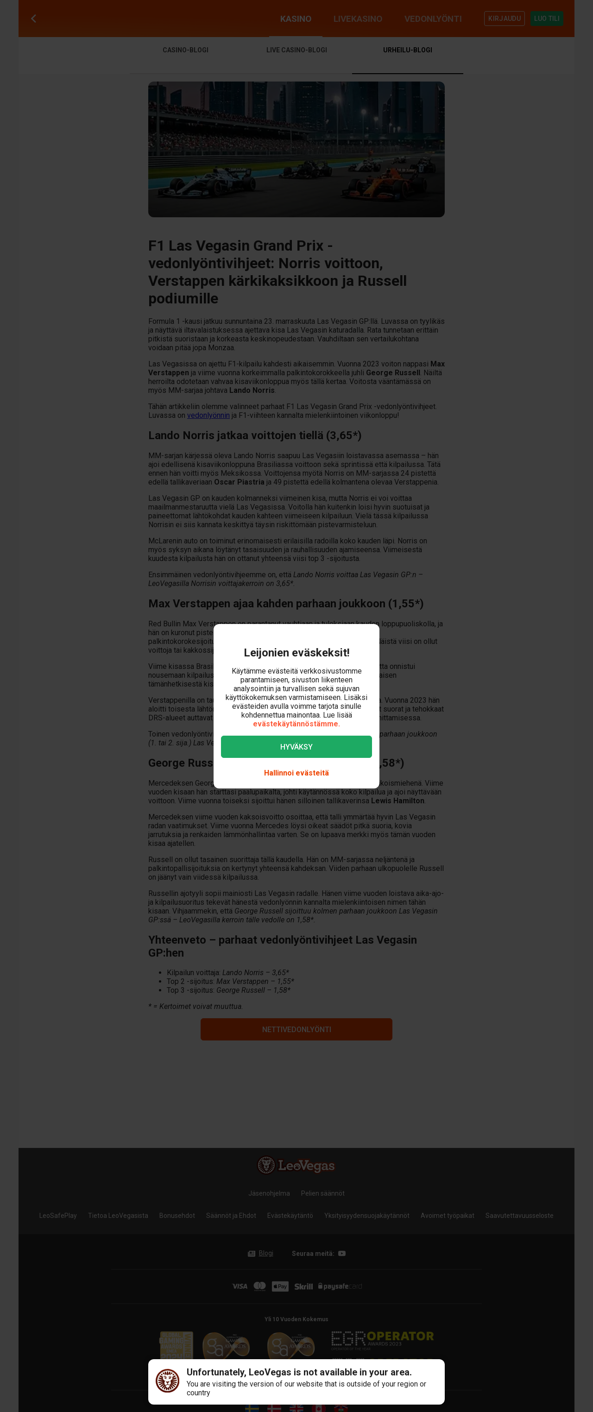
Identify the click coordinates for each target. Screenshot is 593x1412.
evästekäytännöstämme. (296, 723)
